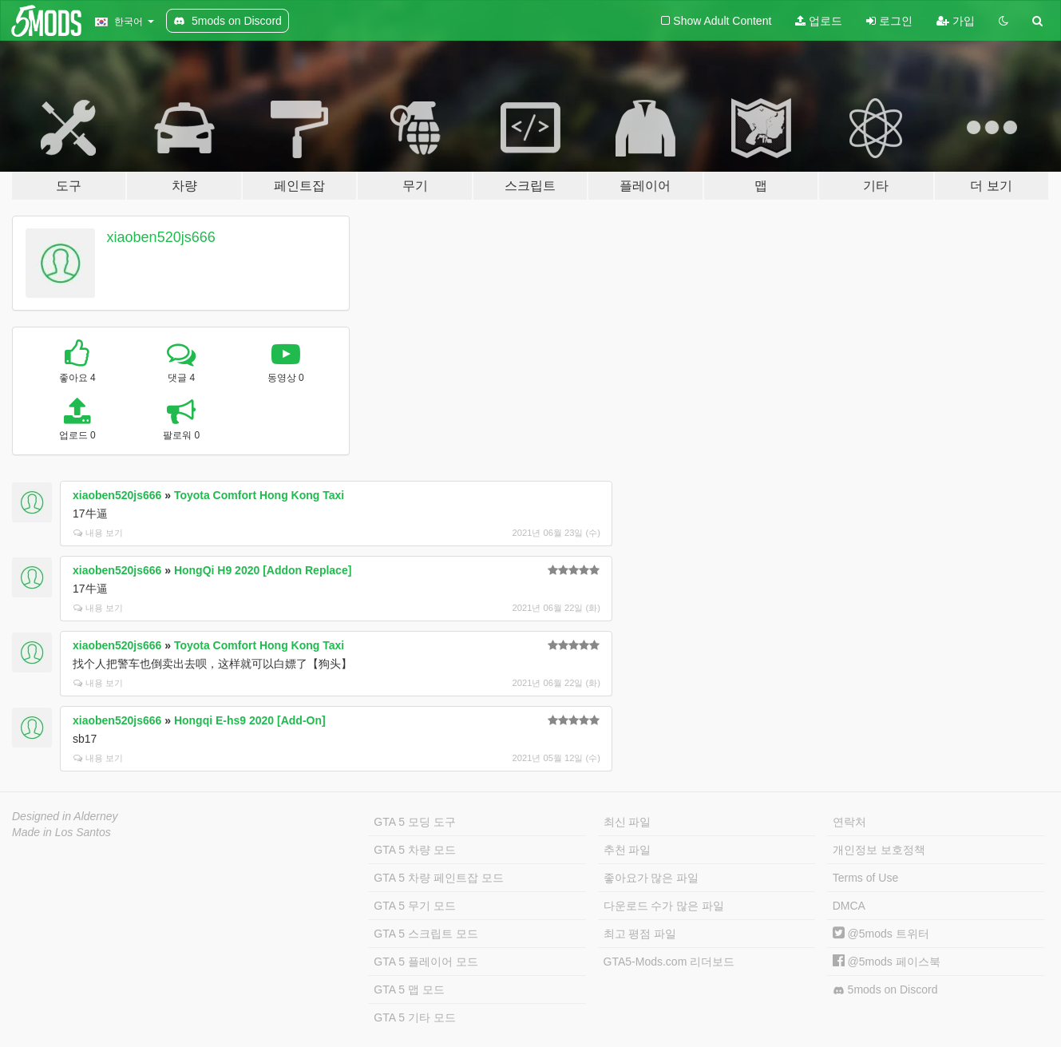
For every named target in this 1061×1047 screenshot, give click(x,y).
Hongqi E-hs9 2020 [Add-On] (250, 720)
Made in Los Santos (61, 832)
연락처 (849, 821)
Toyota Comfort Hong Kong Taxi (259, 495)
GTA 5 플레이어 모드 (425, 961)
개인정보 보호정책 (879, 849)
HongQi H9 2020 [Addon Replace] (262, 570)
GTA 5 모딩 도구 (414, 821)
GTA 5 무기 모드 (414, 905)
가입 (955, 20)
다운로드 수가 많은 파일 (664, 905)
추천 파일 (627, 849)
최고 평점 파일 (640, 933)
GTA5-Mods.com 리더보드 (669, 961)
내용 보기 (98, 532)
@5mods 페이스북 (886, 961)
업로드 (818, 20)
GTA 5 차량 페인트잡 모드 (438, 877)
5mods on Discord (885, 990)
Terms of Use (865, 877)
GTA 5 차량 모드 (414, 849)
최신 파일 (627, 821)
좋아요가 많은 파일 (651, 877)
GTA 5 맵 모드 (409, 989)
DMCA (849, 905)
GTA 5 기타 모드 (414, 1017)
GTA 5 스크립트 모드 (425, 933)
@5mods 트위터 (881, 933)
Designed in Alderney (65, 816)
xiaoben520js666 (161, 237)
